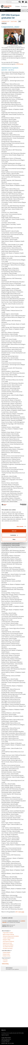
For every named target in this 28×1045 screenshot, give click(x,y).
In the (5, 960)
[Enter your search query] (12, 2)
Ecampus (24, 6)
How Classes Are (8, 941)
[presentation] (22, 2)
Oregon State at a (8, 932)
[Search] (19, 2)
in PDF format (19, 64)
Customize (14, 535)
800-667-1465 (4, 1043)
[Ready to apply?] (14, 968)
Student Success (7, 943)
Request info (24, 10)
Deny (14, 539)
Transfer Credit (8, 938)
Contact (5, 961)
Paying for (6, 939)
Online (17, 6)
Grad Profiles (14, 21)
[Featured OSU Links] (23, 2)
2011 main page (19, 912)
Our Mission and (7, 948)
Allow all (14, 530)
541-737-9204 (11, 1043)
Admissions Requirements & (11, 936)
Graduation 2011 (6, 21)
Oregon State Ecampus (6, 1037)
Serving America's (8, 945)
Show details (20, 526)
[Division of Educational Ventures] (26, 2)
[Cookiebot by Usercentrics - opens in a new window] (20, 505)
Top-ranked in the (8, 946)
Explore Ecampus (8, 934)
